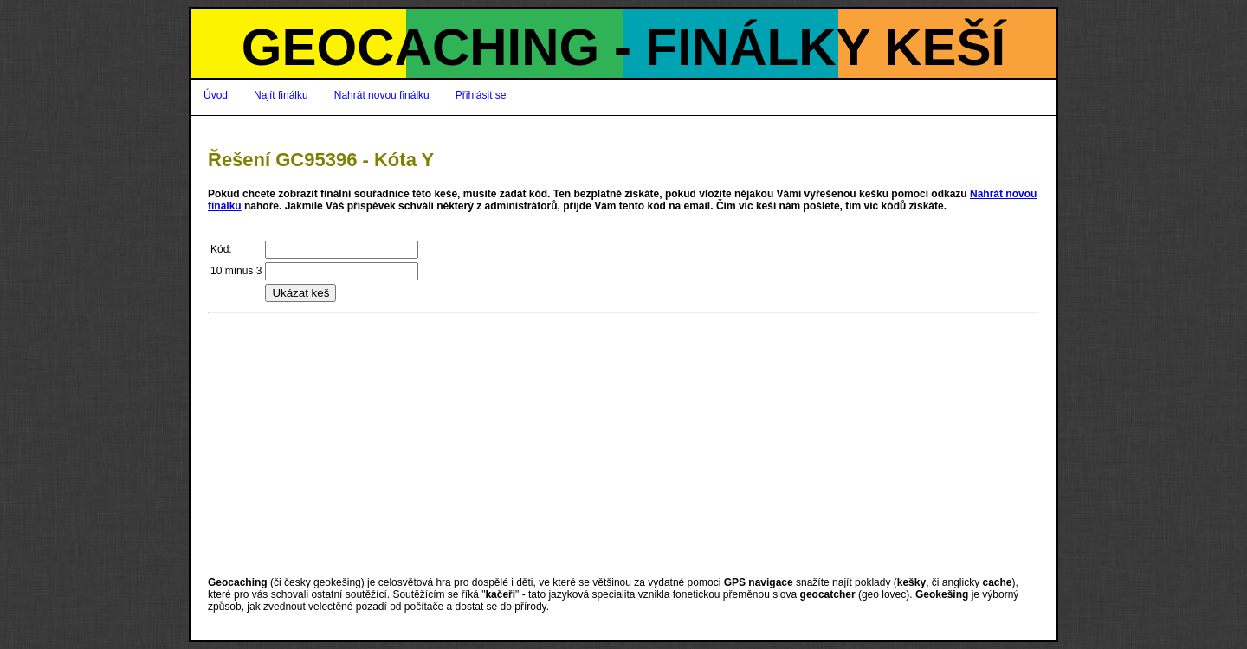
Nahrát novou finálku (382, 95)
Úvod (216, 95)
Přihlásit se (481, 95)
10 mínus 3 (236, 271)
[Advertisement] (623, 445)
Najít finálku (281, 95)
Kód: (221, 249)
